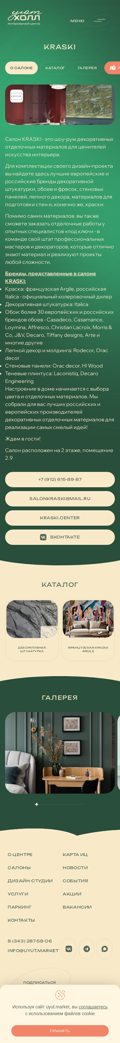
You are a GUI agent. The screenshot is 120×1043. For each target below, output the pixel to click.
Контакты (21, 920)
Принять (60, 1031)
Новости (75, 867)
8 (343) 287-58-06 (30, 941)
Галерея (87, 68)
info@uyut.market (33, 950)
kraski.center (60, 517)
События (75, 880)
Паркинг (20, 907)
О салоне (21, 68)
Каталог (55, 68)
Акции (72, 894)
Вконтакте (60, 537)
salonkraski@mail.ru (59, 498)
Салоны (19, 867)
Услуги (18, 894)
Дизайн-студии (30, 880)
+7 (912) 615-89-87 (60, 479)
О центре (20, 854)
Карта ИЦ (75, 854)
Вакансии (77, 907)
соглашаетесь (93, 1006)
